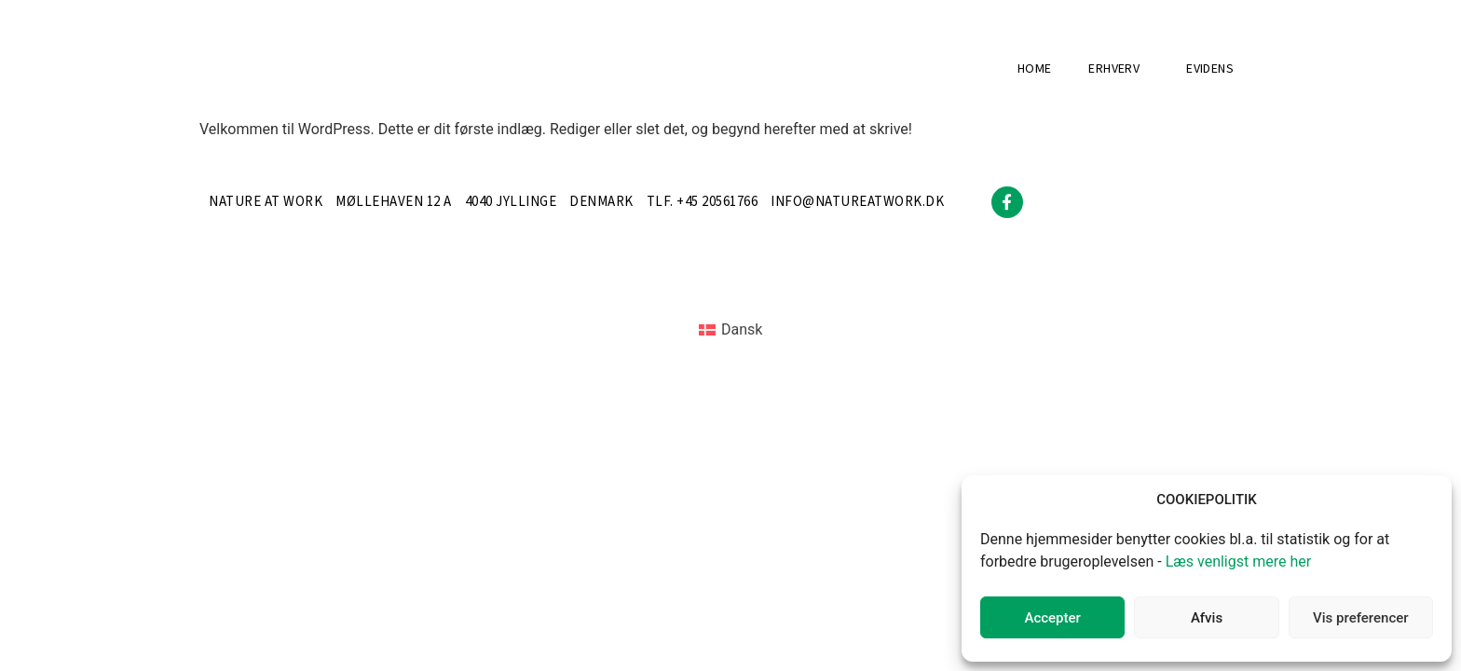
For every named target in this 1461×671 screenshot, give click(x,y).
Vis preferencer (1360, 617)
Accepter (1052, 617)
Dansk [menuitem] (741, 329)
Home (1034, 69)
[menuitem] (731, 331)
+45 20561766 (717, 202)
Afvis (1206, 617)
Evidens (1210, 69)
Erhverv (1118, 69)
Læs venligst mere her (1239, 561)
